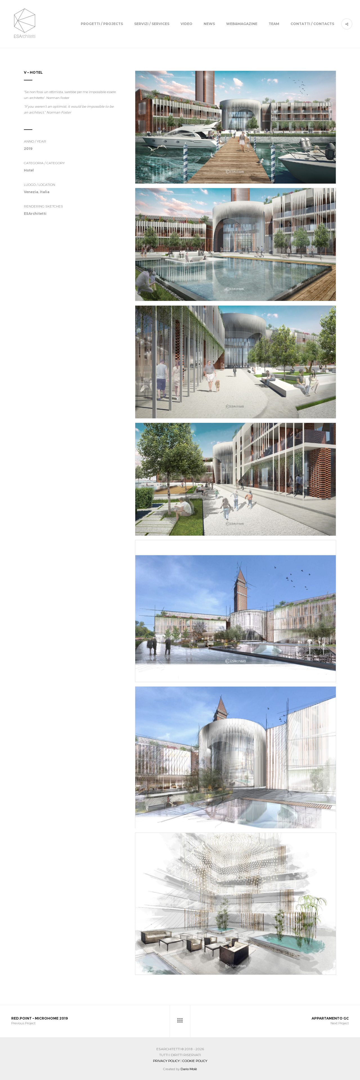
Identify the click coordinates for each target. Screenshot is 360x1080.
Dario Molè (189, 1069)
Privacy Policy (166, 1061)
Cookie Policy (194, 1061)
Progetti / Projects (102, 24)
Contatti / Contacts (312, 24)
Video (186, 24)
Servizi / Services (151, 24)
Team (274, 24)
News (209, 24)
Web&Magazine (241, 24)
